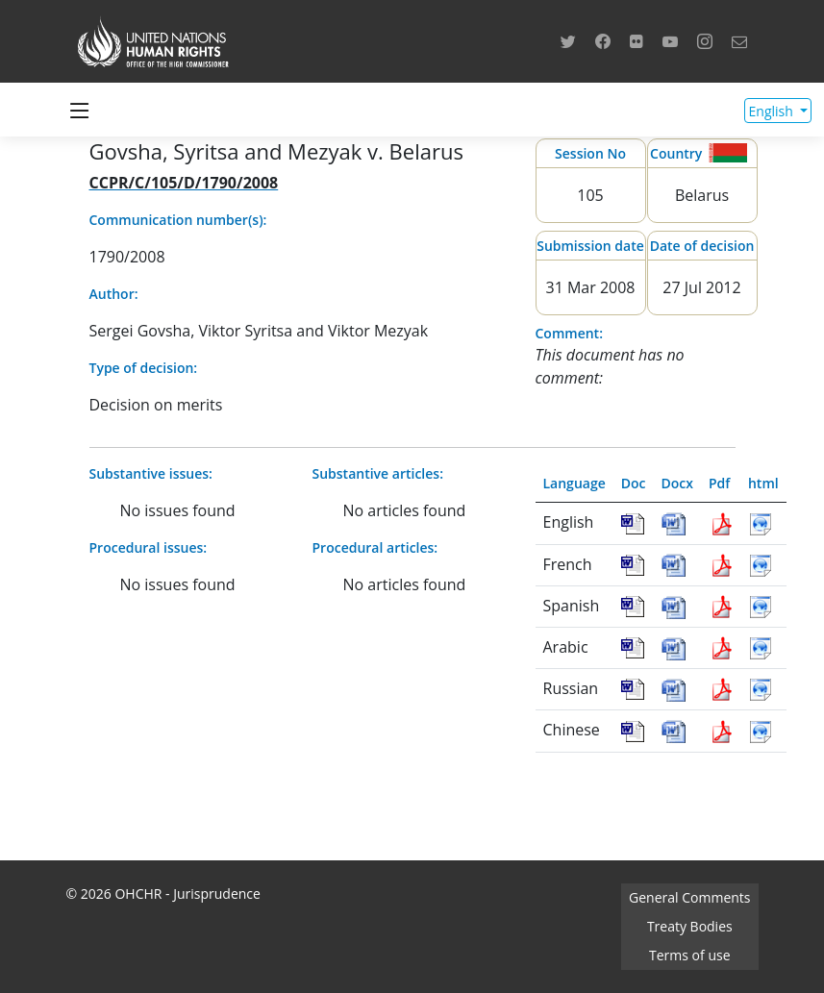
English (773, 111)
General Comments (689, 897)
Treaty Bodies (690, 926)
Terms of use (689, 955)
